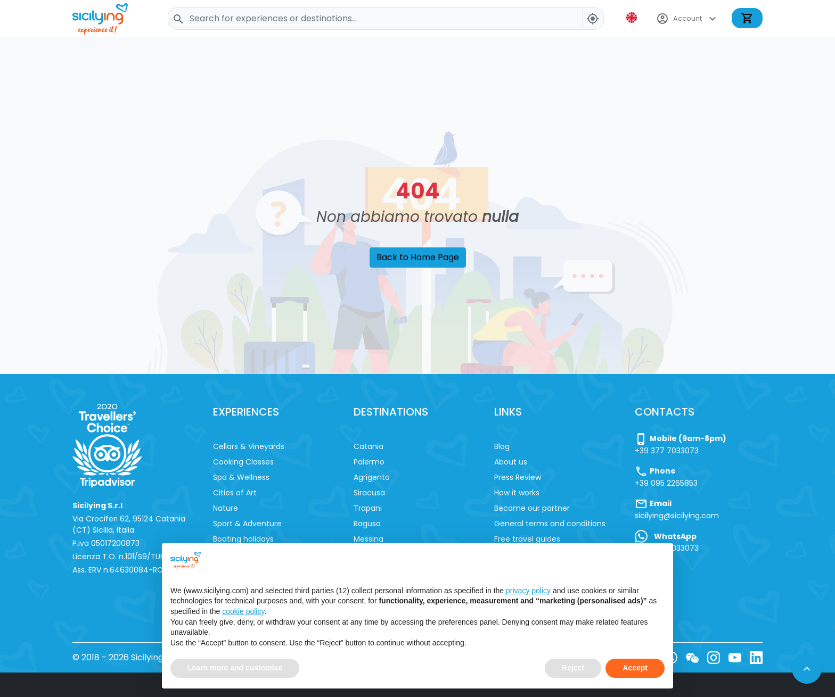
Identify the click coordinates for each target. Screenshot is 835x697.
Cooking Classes (243, 462)
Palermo (369, 462)
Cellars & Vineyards (248, 446)
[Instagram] (713, 657)
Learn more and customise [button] (234, 669)
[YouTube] (734, 657)
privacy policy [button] (528, 592)
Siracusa (369, 492)
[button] (632, 17)
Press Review (517, 477)
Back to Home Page (417, 257)
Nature (225, 508)
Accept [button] (635, 669)
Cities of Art (235, 492)
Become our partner (532, 508)
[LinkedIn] (756, 657)
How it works (516, 492)
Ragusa (367, 523)
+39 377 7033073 (667, 450)
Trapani (368, 508)
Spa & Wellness (241, 477)
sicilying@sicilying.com (677, 515)
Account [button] (687, 18)
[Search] (386, 18)
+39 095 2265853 (666, 483)
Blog (502, 446)
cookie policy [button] (243, 613)
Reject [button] (573, 669)
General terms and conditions (549, 523)
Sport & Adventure (247, 523)
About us (510, 462)
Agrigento (372, 477)
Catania (368, 446)
